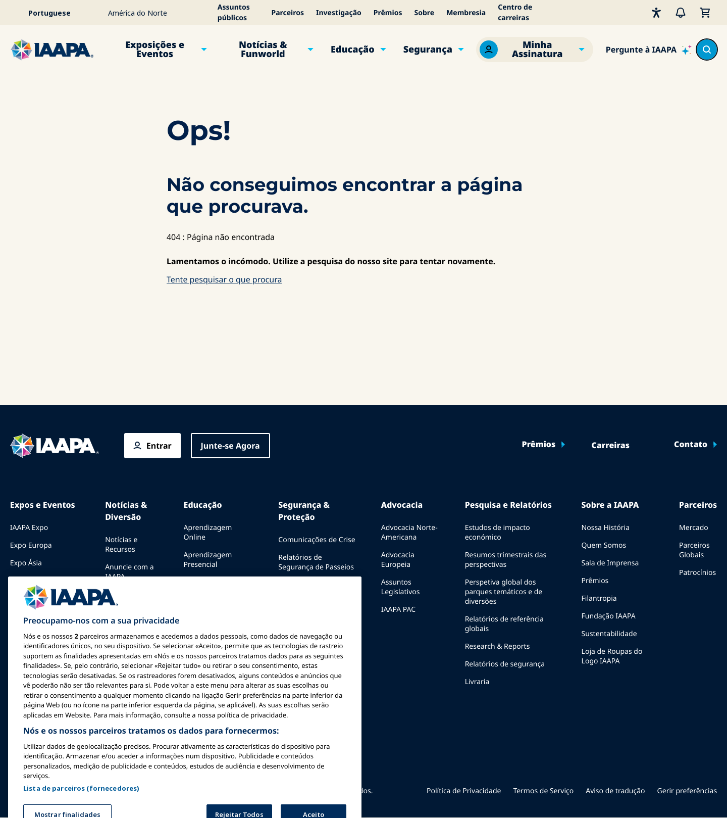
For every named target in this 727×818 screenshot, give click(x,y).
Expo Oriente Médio (43, 581)
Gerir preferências (687, 791)
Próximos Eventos (39, 598)
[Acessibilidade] (656, 12)
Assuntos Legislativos (400, 587)
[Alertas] (680, 12)
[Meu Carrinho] (705, 12)
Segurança (427, 49)
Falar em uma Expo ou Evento (42, 621)
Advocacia (402, 504)
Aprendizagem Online (208, 532)
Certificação (203, 609)
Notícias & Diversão (126, 510)
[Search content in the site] (707, 49)
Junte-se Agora (230, 445)
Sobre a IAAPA (610, 504)
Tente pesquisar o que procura (224, 279)
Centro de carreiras (515, 13)
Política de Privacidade (464, 791)
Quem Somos (604, 545)
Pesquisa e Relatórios (508, 504)
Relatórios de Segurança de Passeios (316, 562)
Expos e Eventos (42, 504)
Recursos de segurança (316, 602)
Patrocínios (697, 573)
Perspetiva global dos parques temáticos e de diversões (504, 592)
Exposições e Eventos (154, 49)
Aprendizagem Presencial (208, 559)
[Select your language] (56, 12)
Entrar (159, 445)
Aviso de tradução (615, 791)
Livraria (477, 682)
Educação (353, 49)
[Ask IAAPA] (649, 49)
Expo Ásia (26, 563)
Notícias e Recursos (121, 544)
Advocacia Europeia (397, 559)
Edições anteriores (122, 599)
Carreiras (610, 446)
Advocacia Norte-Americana (409, 532)
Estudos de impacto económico (497, 532)
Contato (690, 445)
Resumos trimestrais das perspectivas (506, 559)
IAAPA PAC (398, 609)
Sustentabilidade (609, 634)
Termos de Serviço (543, 791)
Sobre (424, 13)
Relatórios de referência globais (504, 624)
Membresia (466, 13)
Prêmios (388, 13)
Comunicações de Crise (316, 540)
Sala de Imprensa (610, 563)
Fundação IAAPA (609, 616)
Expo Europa (31, 545)
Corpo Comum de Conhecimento (213, 587)
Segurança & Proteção (303, 510)
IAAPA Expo (29, 528)
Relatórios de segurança (505, 664)
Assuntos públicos (234, 13)
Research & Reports (497, 646)
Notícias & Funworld (263, 49)
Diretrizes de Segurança (317, 585)
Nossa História (606, 528)
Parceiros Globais (694, 550)
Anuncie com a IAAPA (129, 572)
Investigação (338, 13)
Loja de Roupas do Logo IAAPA (612, 656)
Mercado (693, 528)
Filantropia (599, 598)
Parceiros (287, 13)
